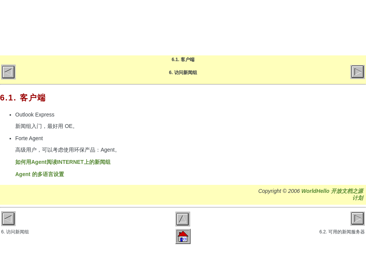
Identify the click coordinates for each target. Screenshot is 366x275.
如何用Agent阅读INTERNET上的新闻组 (63, 162)
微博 (353, 27)
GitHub (323, 27)
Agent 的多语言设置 (39, 174)
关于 (292, 27)
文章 (262, 27)
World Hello (77, 26)
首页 (202, 27)
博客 (232, 27)
